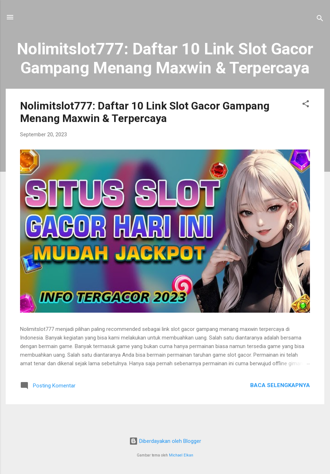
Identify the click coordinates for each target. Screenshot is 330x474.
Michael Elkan (181, 455)
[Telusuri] (320, 19)
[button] (305, 105)
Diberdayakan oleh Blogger (165, 441)
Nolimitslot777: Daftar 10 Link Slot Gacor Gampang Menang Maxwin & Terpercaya (145, 111)
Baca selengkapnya (280, 385)
